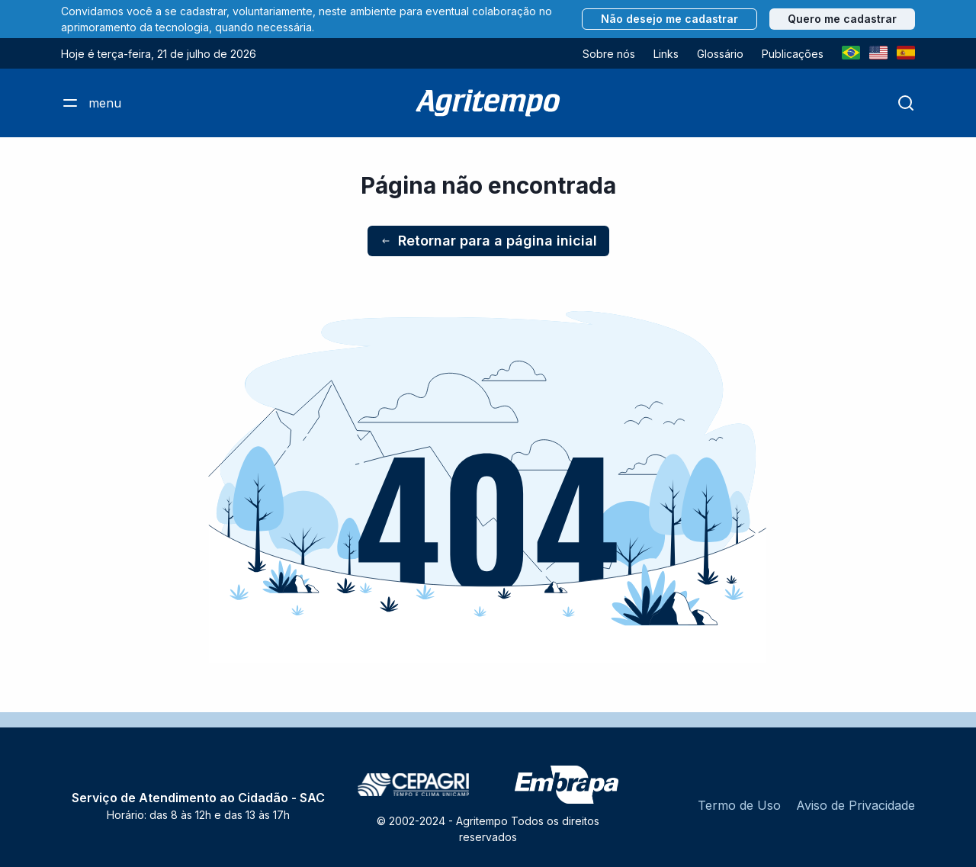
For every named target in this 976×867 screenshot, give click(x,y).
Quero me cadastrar (842, 18)
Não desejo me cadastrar (669, 18)
